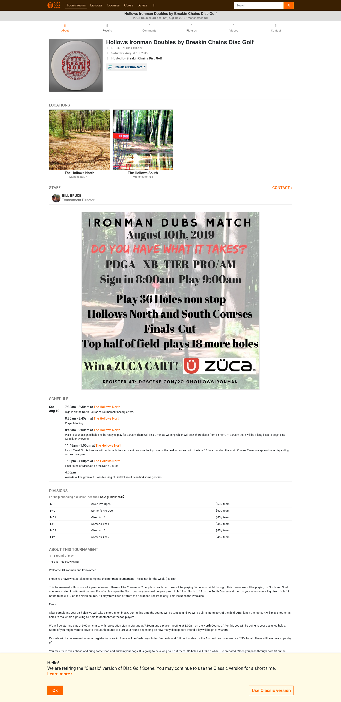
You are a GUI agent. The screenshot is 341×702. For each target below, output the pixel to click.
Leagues (96, 5)
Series (142, 5)
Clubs (128, 5)
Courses (113, 5)
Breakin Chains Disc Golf (144, 58)
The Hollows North (107, 407)
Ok (55, 690)
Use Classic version (271, 690)
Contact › (282, 187)
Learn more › (59, 673)
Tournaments (76, 5)
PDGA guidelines (109, 497)
